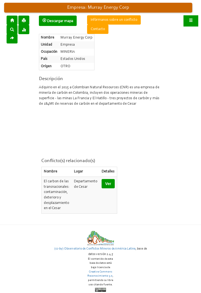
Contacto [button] (98, 29)
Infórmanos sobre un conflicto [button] (114, 20)
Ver (108, 183)
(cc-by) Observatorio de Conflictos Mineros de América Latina (95, 248)
